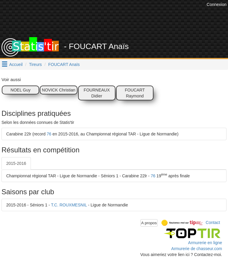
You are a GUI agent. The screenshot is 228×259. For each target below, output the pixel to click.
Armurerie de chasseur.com (196, 248)
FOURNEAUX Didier (97, 93)
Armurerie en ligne (205, 242)
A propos (149, 223)
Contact (213, 222)
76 (49, 134)
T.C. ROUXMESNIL (69, 205)
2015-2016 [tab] (16, 163)
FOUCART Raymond (135, 93)
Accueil (16, 64)
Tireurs (35, 64)
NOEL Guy (21, 90)
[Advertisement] (118, 22)
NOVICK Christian (58, 90)
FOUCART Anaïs (64, 64)
